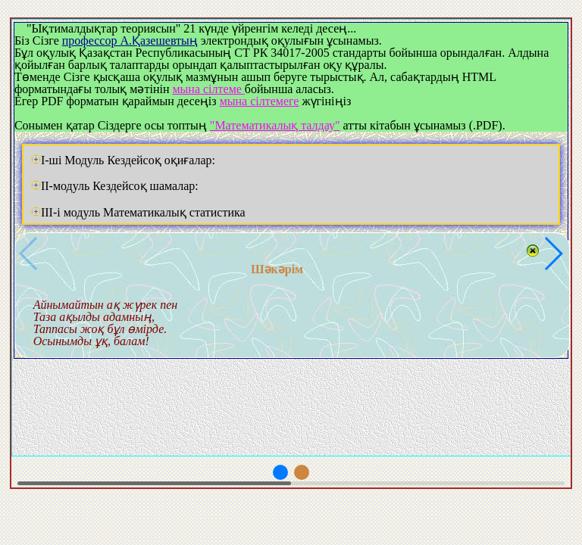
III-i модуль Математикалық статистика (138, 212)
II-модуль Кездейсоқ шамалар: (115, 185)
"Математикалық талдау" (275, 125)
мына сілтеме (208, 89)
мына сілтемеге (259, 101)
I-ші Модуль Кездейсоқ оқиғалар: (123, 160)
